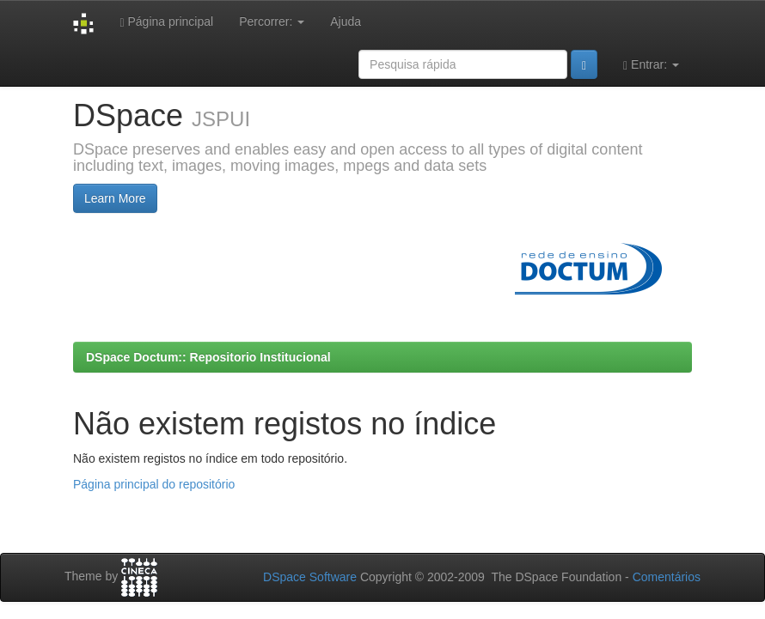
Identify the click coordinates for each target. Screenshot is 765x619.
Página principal (166, 22)
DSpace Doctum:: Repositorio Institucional (208, 357)
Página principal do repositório (154, 484)
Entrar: (651, 65)
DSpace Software (310, 577)
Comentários (667, 577)
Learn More (115, 198)
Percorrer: (271, 21)
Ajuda (345, 21)
